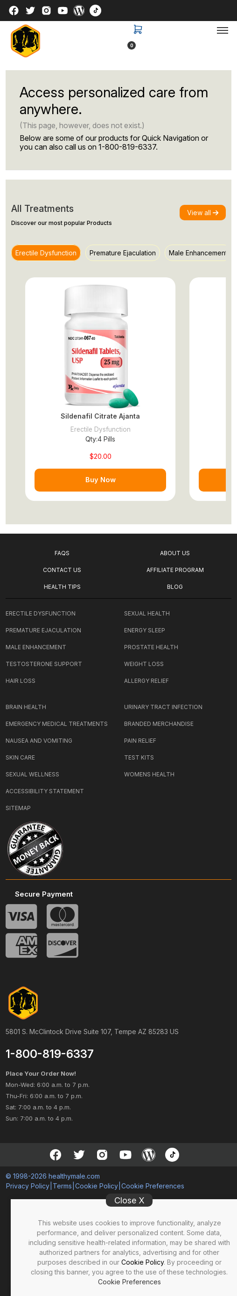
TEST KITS (139, 757)
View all (202, 213)
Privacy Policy (27, 1186)
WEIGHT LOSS (144, 663)
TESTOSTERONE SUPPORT (44, 663)
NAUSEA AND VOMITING (39, 740)
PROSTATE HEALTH (151, 647)
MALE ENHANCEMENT (36, 647)
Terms (62, 1186)
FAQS (62, 553)
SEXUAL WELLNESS (32, 774)
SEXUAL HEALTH (147, 613)
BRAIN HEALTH (26, 706)
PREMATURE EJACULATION (43, 630)
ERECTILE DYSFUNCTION (41, 613)
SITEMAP (18, 807)
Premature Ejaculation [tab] (123, 253)
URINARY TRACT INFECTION (163, 706)
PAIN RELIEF (140, 740)
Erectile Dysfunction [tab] (46, 253)
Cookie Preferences (129, 1282)
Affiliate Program (175, 569)
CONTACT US (62, 569)
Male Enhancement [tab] (198, 253)
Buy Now (100, 480)
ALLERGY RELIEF (146, 680)
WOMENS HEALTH (149, 774)
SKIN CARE (20, 757)
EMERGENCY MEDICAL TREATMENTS (57, 723)
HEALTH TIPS (62, 586)
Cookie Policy (142, 1262)
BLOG (175, 586)
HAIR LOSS (20, 680)
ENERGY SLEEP (144, 630)
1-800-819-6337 (127, 147)
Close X (129, 1200)
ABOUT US (175, 553)
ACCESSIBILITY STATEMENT (45, 791)
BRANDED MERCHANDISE (159, 723)
